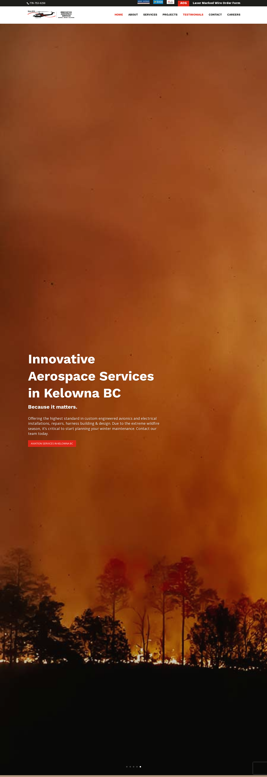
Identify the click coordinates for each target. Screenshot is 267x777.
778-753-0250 (37, 3)
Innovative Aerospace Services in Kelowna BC (91, 374)
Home (119, 15)
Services (150, 15)
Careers (233, 15)
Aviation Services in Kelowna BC (66, 443)
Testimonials (193, 15)
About (133, 15)
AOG (183, 3)
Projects (170, 15)
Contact (215, 15)
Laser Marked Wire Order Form (216, 3)
